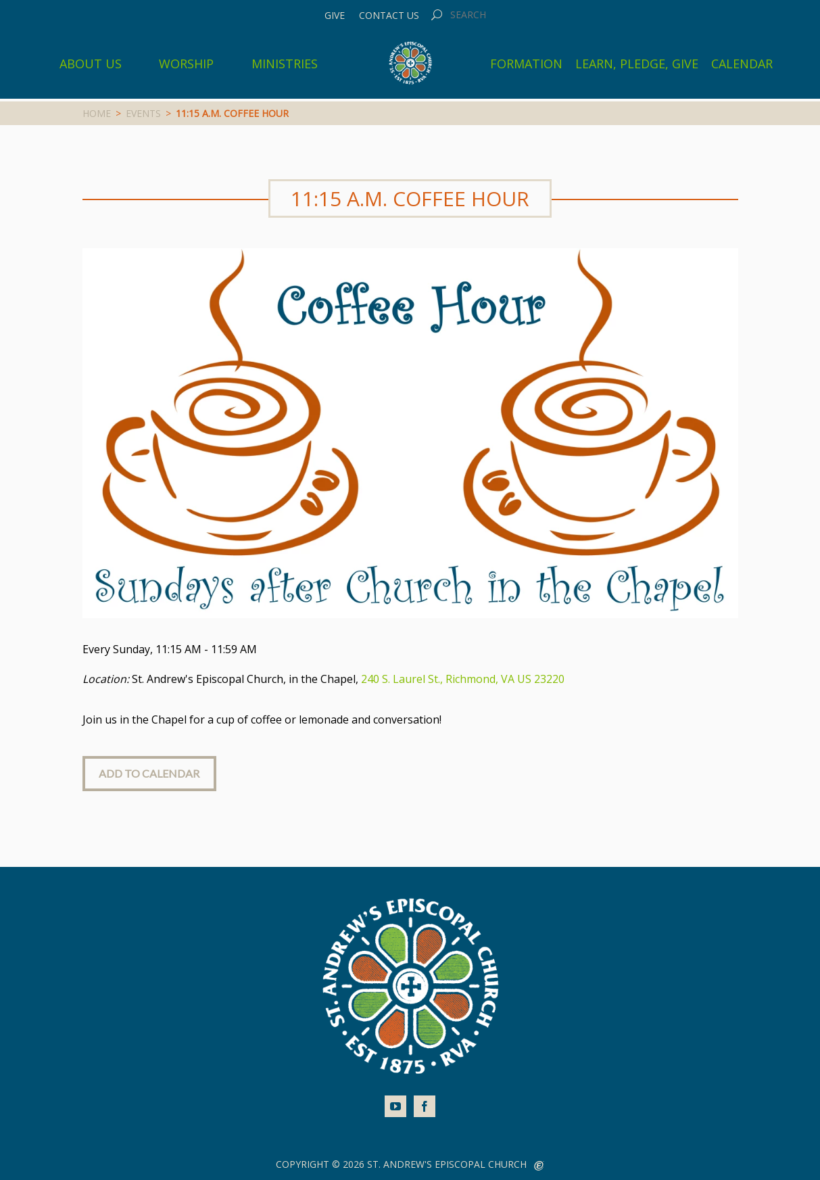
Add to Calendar (149, 773)
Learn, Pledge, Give (636, 63)
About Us (90, 63)
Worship (186, 63)
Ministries (284, 63)
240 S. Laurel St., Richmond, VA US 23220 (462, 678)
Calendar (742, 63)
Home (96, 113)
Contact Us (389, 15)
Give (334, 15)
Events (143, 113)
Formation (526, 63)
